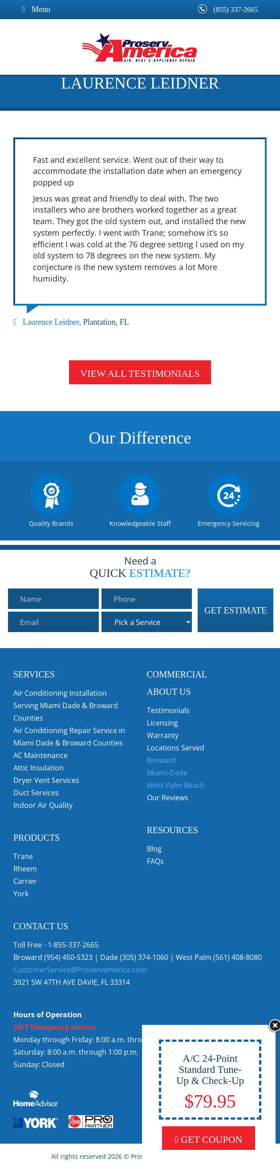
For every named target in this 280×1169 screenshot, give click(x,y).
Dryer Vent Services (46, 780)
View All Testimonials (139, 373)
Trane (23, 856)
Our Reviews (167, 797)
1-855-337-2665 (73, 945)
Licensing (162, 723)
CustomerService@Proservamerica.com (80, 970)
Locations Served (175, 748)
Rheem (25, 869)
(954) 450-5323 (68, 957)
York (20, 894)
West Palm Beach (176, 785)
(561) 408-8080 (237, 957)
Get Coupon (209, 1139)
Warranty (163, 735)
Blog (154, 849)
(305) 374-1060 (144, 957)
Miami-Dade (167, 773)
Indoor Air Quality (43, 805)
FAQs (155, 861)
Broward (161, 760)
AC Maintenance (40, 755)
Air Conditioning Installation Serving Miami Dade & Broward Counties (65, 705)
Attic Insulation (38, 768)
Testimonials (168, 710)
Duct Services (36, 793)
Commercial (177, 674)
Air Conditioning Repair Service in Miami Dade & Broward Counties (69, 737)
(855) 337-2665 (235, 9)
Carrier (25, 881)
